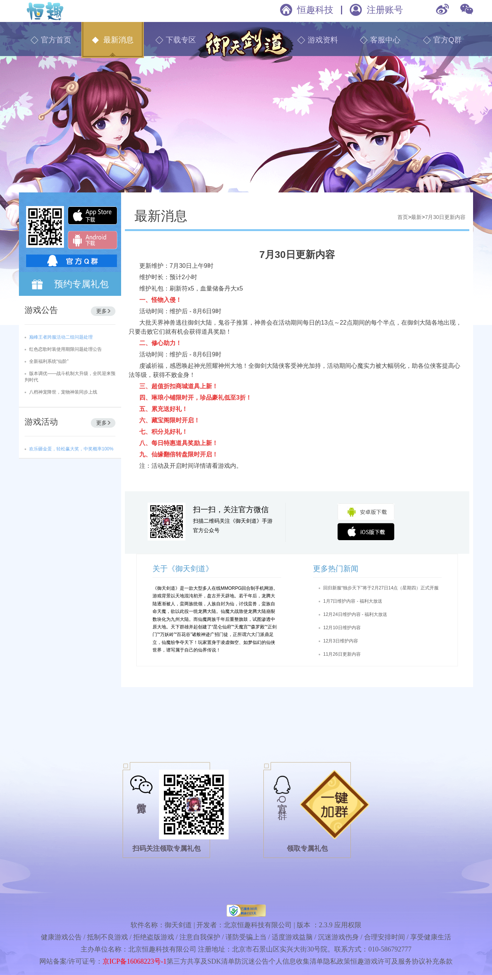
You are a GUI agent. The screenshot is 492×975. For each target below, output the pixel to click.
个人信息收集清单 (296, 961)
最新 (416, 217)
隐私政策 (336, 961)
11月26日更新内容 (342, 654)
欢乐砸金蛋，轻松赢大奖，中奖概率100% (71, 449)
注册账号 (385, 10)
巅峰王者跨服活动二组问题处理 (61, 337)
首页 (402, 217)
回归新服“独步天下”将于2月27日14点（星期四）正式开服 (381, 588)
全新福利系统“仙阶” (49, 361)
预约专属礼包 (81, 284)
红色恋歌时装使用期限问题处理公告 (65, 349)
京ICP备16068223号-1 (135, 961)
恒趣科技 (315, 10)
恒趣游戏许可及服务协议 (387, 961)
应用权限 (347, 925)
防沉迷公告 (252, 961)
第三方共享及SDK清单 (201, 961)
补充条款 (439, 961)
